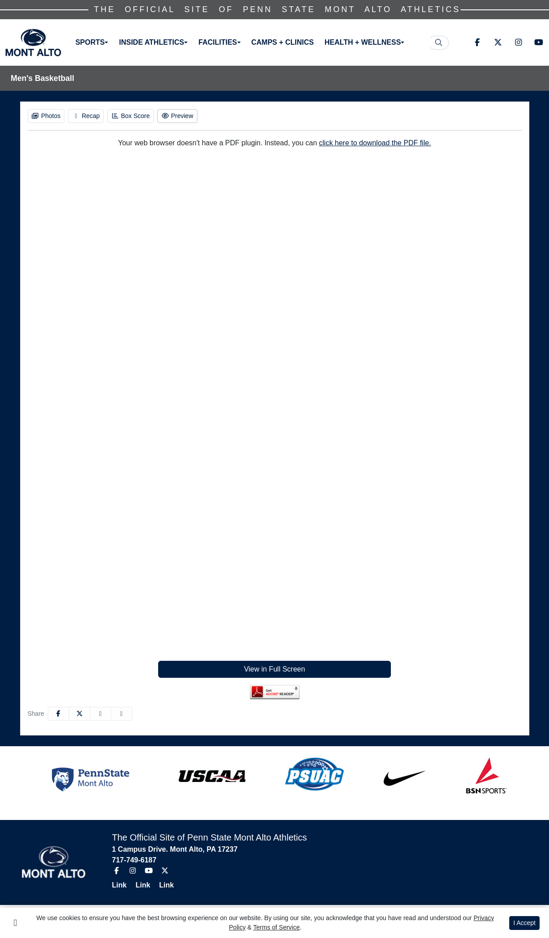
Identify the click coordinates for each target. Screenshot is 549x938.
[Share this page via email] (100, 714)
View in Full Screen (274, 669)
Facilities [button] (218, 42)
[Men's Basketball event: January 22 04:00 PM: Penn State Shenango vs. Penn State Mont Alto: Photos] (46, 116)
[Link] (123, 885)
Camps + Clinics (282, 42)
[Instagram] (518, 42)
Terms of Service (276, 927)
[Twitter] (497, 42)
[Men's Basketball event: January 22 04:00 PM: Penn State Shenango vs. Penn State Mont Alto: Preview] (177, 116)
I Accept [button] (524, 922)
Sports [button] (90, 42)
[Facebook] (477, 42)
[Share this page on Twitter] (79, 714)
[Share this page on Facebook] (58, 714)
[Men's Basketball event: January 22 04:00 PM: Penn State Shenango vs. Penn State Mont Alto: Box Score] (130, 116)
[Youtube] (538, 42)
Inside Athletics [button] (151, 42)
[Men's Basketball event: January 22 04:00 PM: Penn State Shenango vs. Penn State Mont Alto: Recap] (86, 116)
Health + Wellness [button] (363, 42)
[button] (92, 42)
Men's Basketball (42, 78)
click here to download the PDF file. (375, 143)
